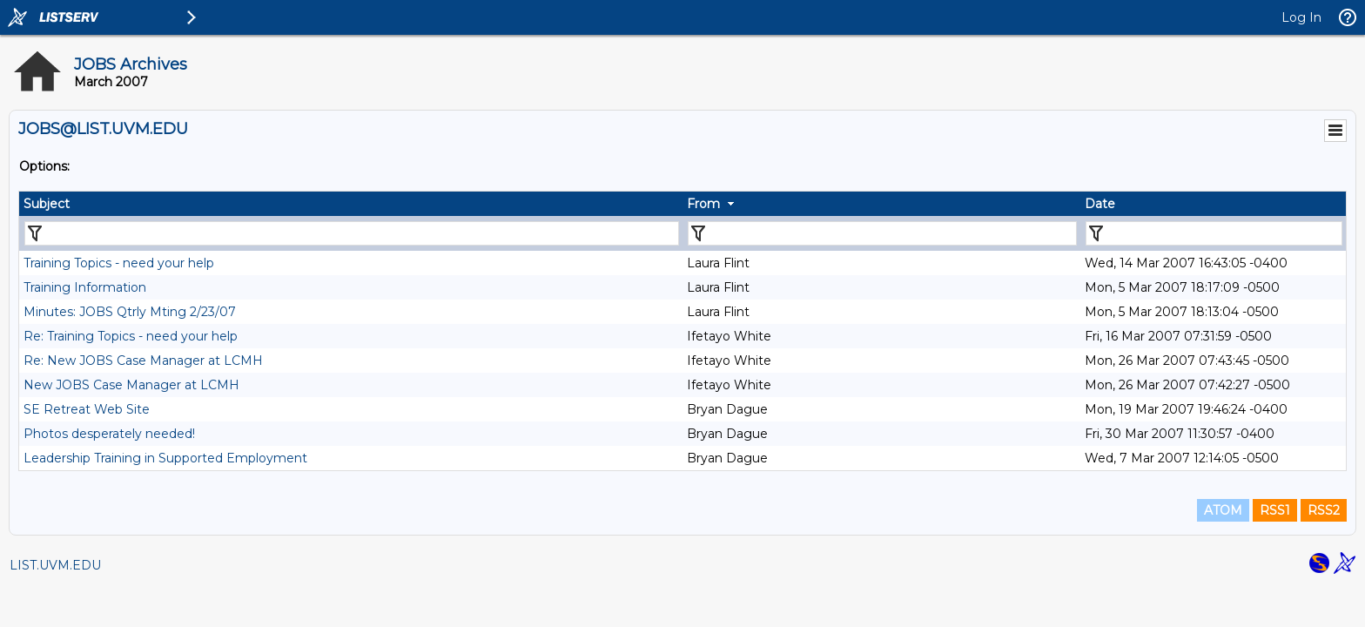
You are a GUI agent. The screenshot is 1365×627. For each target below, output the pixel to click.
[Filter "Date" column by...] (1214, 233)
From (703, 204)
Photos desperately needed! (109, 434)
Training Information (85, 287)
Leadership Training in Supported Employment (165, 458)
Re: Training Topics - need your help (131, 336)
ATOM (1223, 510)
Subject (47, 204)
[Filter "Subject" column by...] (351, 233)
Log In (1301, 17)
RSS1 (1275, 510)
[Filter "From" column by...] (882, 233)
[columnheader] (350, 204)
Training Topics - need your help (119, 263)
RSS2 (1324, 510)
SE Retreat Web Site (87, 409)
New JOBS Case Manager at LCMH (131, 385)
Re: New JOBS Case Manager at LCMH (143, 360)
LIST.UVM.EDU (55, 565)
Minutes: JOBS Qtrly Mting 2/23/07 (130, 312)
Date (1100, 204)
